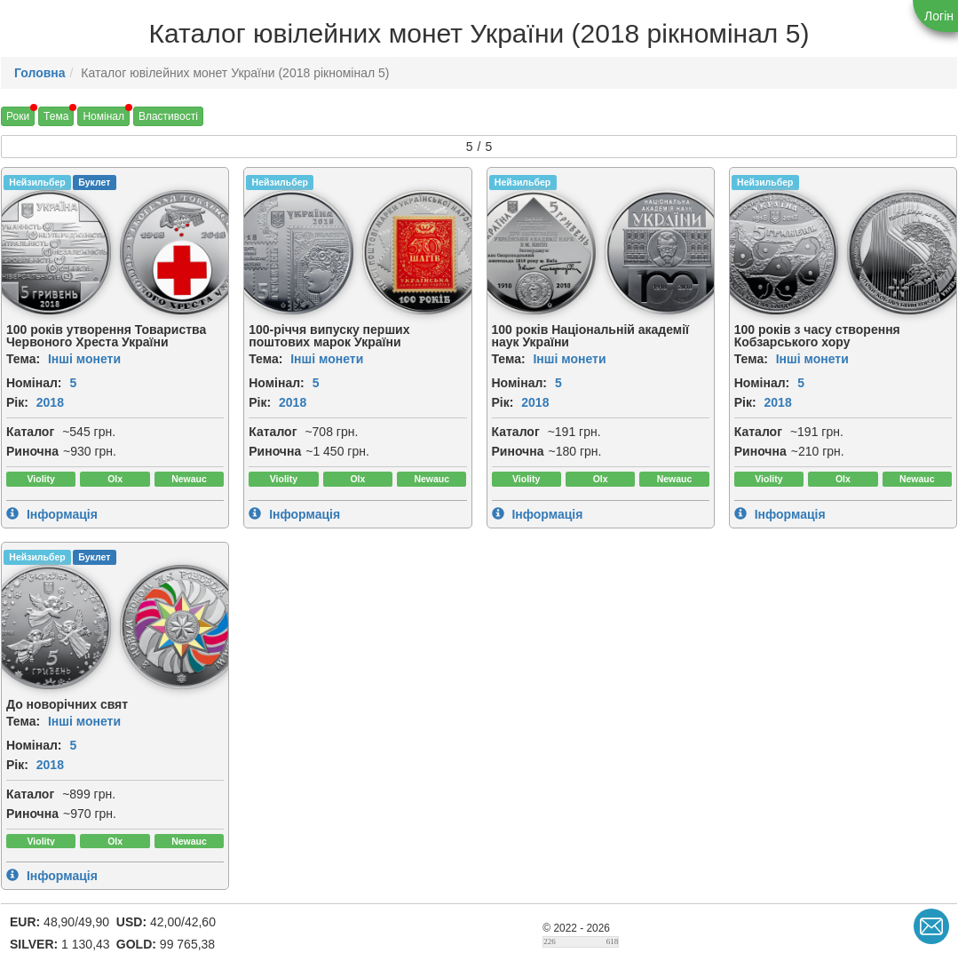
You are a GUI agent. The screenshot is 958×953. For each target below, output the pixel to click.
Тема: (23, 359)
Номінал (103, 116)
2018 (50, 402)
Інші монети (84, 359)
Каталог (30, 431)
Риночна (32, 451)
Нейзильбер (37, 182)
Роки (17, 116)
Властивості (168, 116)
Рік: (17, 402)
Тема (56, 116)
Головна (40, 73)
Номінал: (34, 383)
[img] (182, 252)
